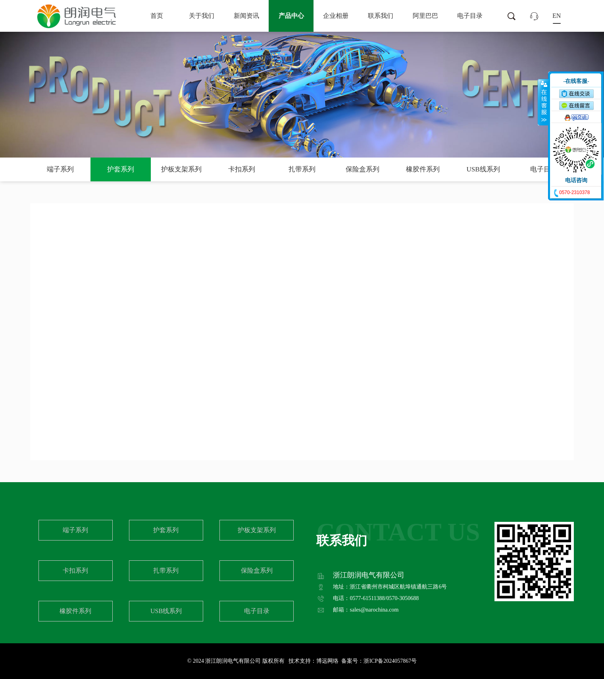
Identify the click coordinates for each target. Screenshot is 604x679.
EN (556, 15)
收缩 (543, 102)
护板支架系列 (181, 169)
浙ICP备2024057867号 (390, 661)
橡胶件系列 (423, 169)
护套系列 (120, 169)
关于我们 (201, 15)
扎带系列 (302, 169)
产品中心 (291, 15)
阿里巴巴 (425, 15)
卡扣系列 (241, 169)
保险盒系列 (362, 169)
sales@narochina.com (374, 610)
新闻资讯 (246, 15)
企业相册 (335, 15)
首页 (156, 15)
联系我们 (380, 15)
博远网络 (327, 661)
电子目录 (470, 15)
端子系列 (60, 169)
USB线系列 (483, 169)
